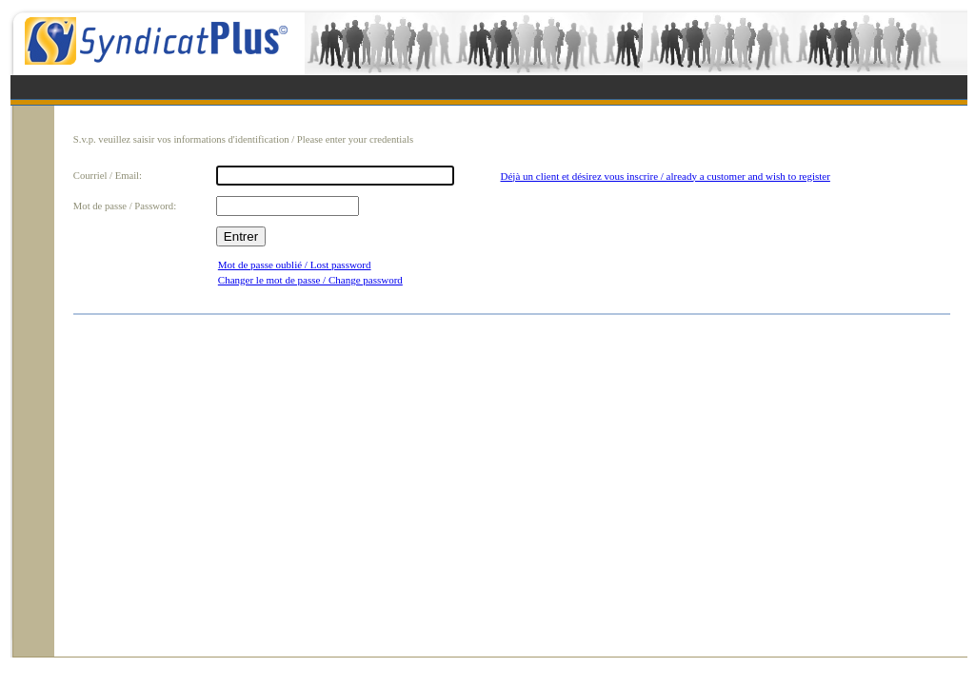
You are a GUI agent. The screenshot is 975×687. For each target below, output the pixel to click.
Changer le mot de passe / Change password (310, 279)
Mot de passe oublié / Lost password (294, 264)
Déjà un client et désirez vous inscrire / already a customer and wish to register (665, 176)
